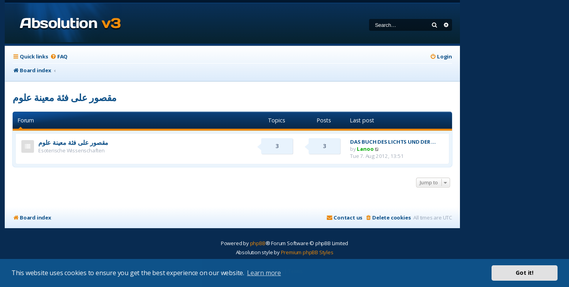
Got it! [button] (524, 272)
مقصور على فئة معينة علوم (65, 97)
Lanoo (365, 148)
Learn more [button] (264, 272)
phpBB (258, 243)
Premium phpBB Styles (307, 252)
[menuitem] (59, 56)
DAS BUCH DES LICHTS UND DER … (393, 141)
